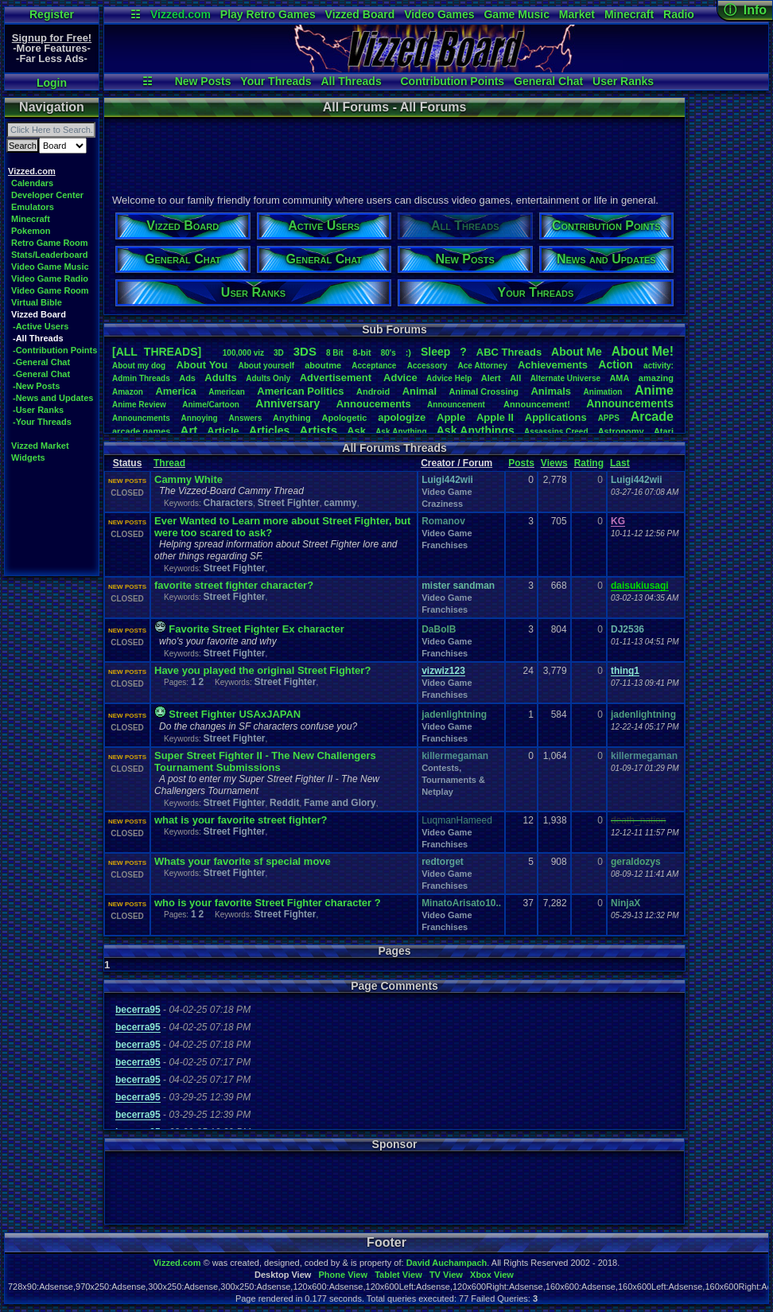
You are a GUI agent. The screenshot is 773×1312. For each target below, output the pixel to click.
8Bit (335, 352)
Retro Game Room (49, 242)
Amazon (127, 391)
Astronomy (621, 431)
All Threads (350, 81)
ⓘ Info (745, 10)
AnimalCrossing (484, 391)
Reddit (284, 802)
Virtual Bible (36, 302)
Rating (589, 463)
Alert (491, 378)
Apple (451, 417)
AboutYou (201, 365)
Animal (419, 391)
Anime (654, 390)
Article (223, 431)
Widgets (28, 457)
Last (620, 463)
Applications (556, 417)
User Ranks (623, 81)
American (226, 391)
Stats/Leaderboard (49, 254)
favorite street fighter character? (233, 585)
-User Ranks (38, 410)
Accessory (427, 365)
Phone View (342, 1274)
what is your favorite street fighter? (240, 820)
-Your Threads (42, 421)
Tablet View (398, 1274)
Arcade (652, 416)
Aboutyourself (266, 365)
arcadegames (141, 431)
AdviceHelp (449, 378)
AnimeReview (139, 404)
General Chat (548, 81)
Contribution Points (452, 81)
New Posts (203, 81)
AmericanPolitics (300, 391)
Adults (220, 377)
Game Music (516, 14)
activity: (658, 365)
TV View (446, 1274)
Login (52, 82)
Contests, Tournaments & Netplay (453, 779)
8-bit (362, 352)
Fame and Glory (340, 802)
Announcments (141, 418)
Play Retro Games (268, 14)
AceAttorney (482, 365)
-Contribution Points (55, 350)
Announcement (457, 404)
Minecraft (629, 14)
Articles (269, 430)
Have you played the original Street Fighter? (262, 670)
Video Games (439, 14)
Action (615, 364)
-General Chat (41, 362)
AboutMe (576, 351)
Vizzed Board (360, 14)
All (515, 378)
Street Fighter (289, 502)
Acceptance (374, 365)
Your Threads (275, 81)
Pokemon (31, 231)
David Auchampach (446, 1262)
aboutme (323, 365)
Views (554, 463)
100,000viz (243, 352)
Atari (664, 431)
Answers (245, 418)
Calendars (32, 183)
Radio (678, 14)
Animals (550, 391)
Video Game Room (50, 290)
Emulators (32, 207)
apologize (401, 417)
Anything (292, 417)
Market (577, 14)
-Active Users (40, 326)
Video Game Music (50, 266)
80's (388, 352)
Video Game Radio (49, 278)
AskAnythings (476, 430)
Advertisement (337, 377)
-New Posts (36, 386)
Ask (356, 431)
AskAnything (400, 431)
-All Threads (38, 338)
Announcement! (536, 404)
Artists (318, 430)
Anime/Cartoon (210, 404)
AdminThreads (141, 378)
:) (408, 352)
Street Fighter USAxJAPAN (235, 714)
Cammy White (188, 479)
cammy (340, 502)
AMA (619, 378)
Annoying (199, 418)
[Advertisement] (393, 153)
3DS (305, 351)
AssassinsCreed (556, 431)
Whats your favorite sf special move (242, 861)
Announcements (630, 403)
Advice (400, 377)
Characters (228, 502)
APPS (609, 418)
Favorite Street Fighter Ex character (256, 629)
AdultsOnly (268, 378)
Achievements (553, 365)
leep (435, 351)
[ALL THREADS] (156, 351)
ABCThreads (509, 352)
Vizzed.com (180, 14)
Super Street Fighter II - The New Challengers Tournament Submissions (265, 761)
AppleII (495, 417)
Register (51, 14)
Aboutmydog (138, 365)
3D (279, 352)
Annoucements (373, 404)
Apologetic (344, 417)
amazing (656, 378)
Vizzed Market (40, 445)
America (175, 391)
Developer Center (47, 195)
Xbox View (492, 1274)
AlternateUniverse (565, 378)
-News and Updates (53, 398)
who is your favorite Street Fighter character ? (267, 903)
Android (373, 391)
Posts (521, 463)
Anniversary (287, 403)
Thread (169, 463)
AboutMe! (643, 351)
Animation (603, 391)
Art (189, 430)
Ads (187, 378)
